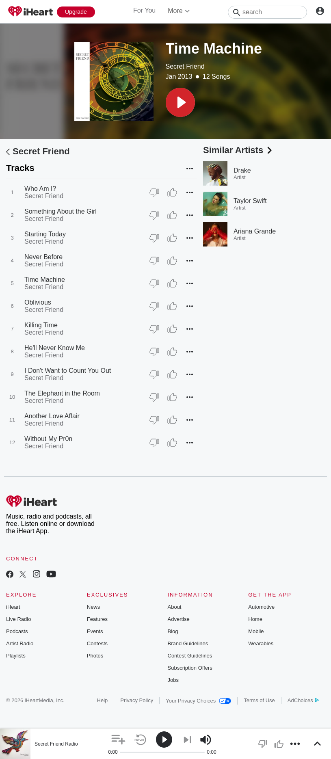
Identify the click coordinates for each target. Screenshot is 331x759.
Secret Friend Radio (56, 744)
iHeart (13, 607)
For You (144, 10)
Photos (95, 656)
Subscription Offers (190, 668)
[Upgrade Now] (76, 11)
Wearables (260, 643)
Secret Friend (185, 66)
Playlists (16, 656)
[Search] (267, 12)
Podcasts (17, 631)
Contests (97, 643)
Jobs (173, 680)
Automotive (261, 607)
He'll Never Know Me (54, 347)
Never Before (43, 256)
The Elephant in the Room (62, 393)
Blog (173, 631)
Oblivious (37, 302)
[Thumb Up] (172, 192)
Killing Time (41, 325)
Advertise (179, 619)
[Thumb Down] (154, 192)
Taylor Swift (250, 200)
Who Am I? (40, 188)
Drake (242, 170)
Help (102, 700)
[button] (180, 102)
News (93, 607)
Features (97, 619)
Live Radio (18, 619)
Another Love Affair (52, 416)
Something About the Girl (60, 211)
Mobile (256, 631)
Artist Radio (19, 643)
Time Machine (44, 279)
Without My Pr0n (48, 438)
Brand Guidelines (188, 643)
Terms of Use (259, 700)
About (175, 607)
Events (95, 631)
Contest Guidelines (190, 656)
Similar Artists (238, 150)
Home (255, 619)
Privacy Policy (136, 700)
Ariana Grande (255, 231)
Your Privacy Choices (198, 701)
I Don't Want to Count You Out (67, 370)
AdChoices (303, 700)
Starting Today (45, 234)
